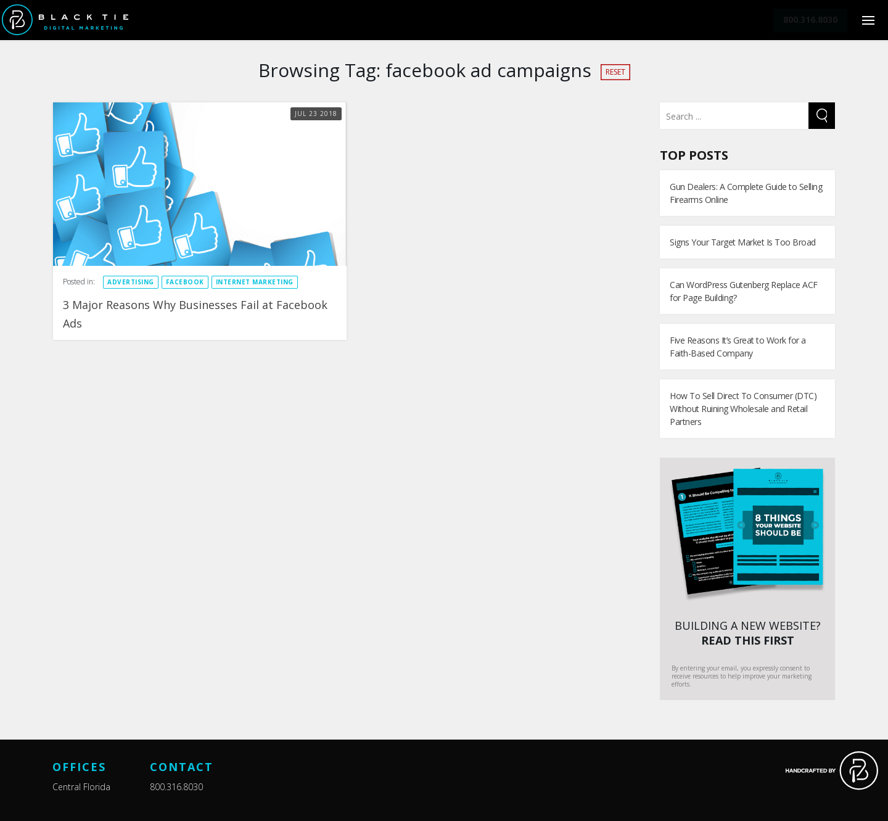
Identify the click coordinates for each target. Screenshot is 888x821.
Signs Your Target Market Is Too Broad (743, 242)
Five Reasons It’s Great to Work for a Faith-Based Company (738, 346)
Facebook (185, 282)
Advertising (130, 282)
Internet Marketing (255, 282)
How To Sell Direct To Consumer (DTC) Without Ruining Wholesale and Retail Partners (743, 408)
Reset (615, 72)
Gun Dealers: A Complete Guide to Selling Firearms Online (746, 193)
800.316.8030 (176, 787)
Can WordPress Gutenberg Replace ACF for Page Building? (744, 291)
